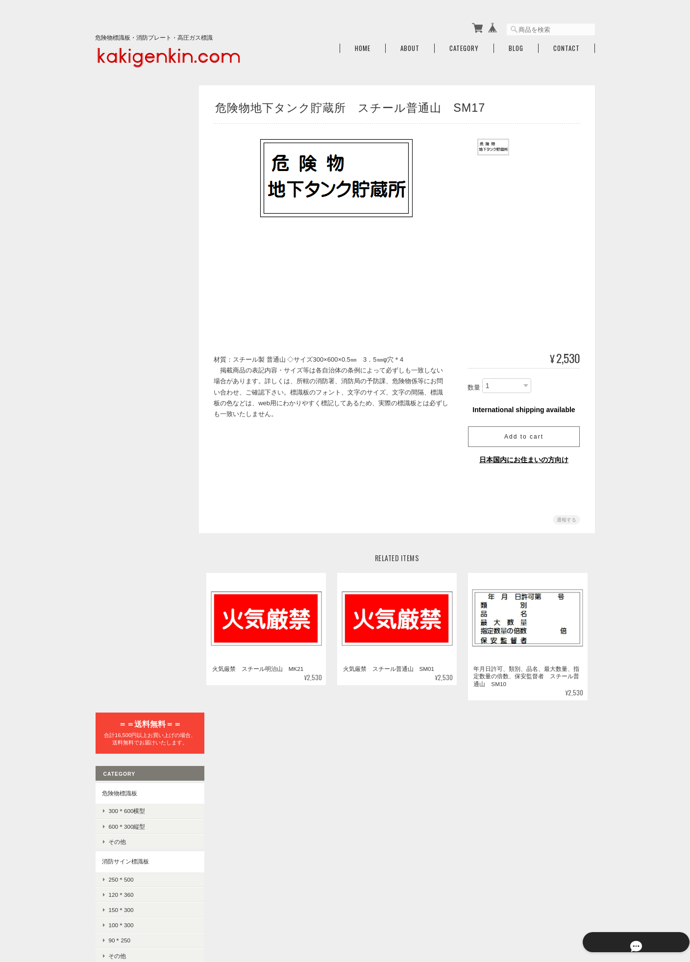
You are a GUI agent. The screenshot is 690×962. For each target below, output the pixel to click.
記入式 (116, 597)
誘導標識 (119, 401)
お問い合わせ (119, 814)
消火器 (116, 704)
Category (464, 45)
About (409, 45)
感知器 (116, 719)
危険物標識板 (119, 170)
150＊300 (120, 287)
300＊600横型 (126, 188)
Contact (566, 45)
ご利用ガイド (119, 768)
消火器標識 (116, 421)
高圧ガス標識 (119, 443)
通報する (566, 516)
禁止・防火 (122, 650)
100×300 (119, 560)
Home (362, 45)
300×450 (119, 529)
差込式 (116, 613)
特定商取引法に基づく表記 (136, 791)
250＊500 (120, 256)
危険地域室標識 (122, 512)
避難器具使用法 (128, 370)
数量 (474, 384)
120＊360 (120, 272)
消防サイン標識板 (124, 238)
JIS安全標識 (117, 633)
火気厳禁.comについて (416, 911)
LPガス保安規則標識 (135, 476)
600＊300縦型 (126, 203)
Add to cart (523, 433)
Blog (516, 45)
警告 (114, 666)
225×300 (119, 545)
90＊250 (119, 317)
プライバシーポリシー (487, 911)
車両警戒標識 (125, 461)
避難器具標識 (119, 352)
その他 (116, 219)
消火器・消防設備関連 (130, 686)
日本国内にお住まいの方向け (523, 456)
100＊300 (120, 302)
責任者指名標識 (122, 580)
